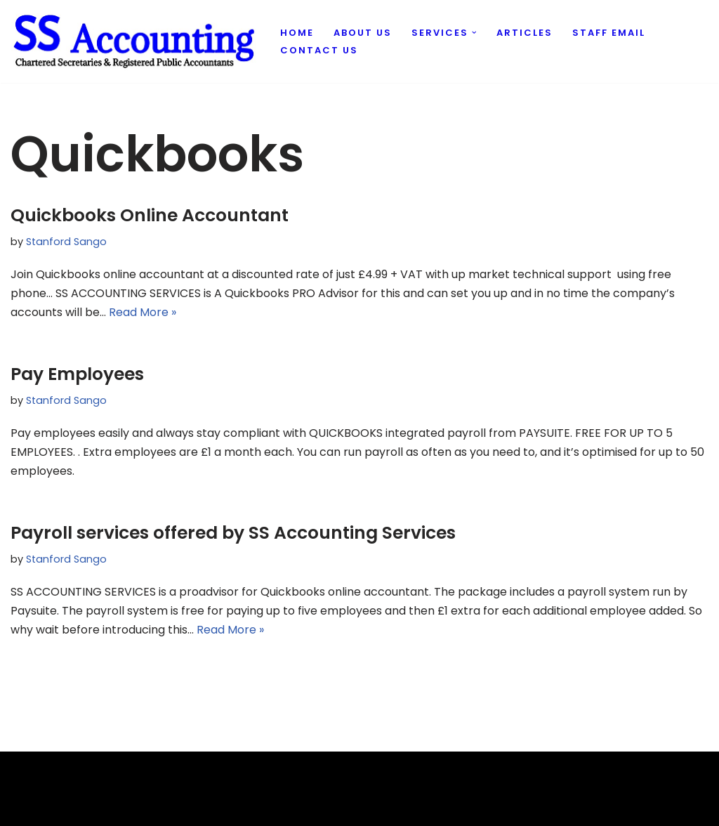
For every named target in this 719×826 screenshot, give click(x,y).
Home (297, 32)
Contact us (319, 50)
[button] (474, 32)
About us (363, 32)
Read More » (142, 312)
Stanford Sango (66, 242)
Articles (524, 32)
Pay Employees (77, 374)
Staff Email (608, 32)
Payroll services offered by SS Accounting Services (233, 532)
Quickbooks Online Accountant (150, 215)
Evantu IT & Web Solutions (82, 808)
